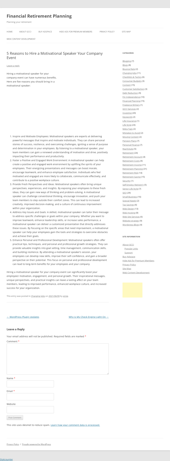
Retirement (128, 152)
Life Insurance (129, 120)
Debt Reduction (130, 92)
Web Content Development (21, 39)
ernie (65, 296)
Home (10, 31)
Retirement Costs (131, 160)
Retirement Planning (133, 168)
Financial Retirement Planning (39, 16)
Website (11, 404)
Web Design (128, 208)
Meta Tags (128, 128)
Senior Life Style (130, 188)
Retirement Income (132, 164)
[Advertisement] (84, 92)
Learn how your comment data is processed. (75, 425)
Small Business (130, 196)
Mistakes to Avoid (131, 132)
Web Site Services (131, 216)
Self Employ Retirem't (133, 184)
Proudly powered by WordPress (36, 444)
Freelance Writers (131, 104)
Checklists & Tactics (132, 77)
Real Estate (128, 148)
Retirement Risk (130, 172)
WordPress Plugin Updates (23, 316)
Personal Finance (131, 144)
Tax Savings (128, 204)
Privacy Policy (107, 31)
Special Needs (129, 200)
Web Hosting (129, 212)
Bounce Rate (129, 69)
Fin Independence (131, 96)
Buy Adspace (45, 31)
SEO (125, 192)
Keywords (127, 116)
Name (11, 378)
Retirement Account (132, 156)
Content (127, 84)
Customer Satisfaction (133, 88)
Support (129, 252)
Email (11, 391)
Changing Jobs (38, 296)
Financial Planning (131, 100)
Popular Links (131, 248)
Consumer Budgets (132, 80)
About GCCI (25, 31)
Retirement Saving (132, 176)
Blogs (125, 65)
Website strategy (131, 220)
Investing (127, 112)
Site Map (126, 31)
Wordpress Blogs (131, 224)
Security (126, 180)
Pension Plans (129, 140)
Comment (13, 341)
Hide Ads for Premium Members (75, 31)
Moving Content (131, 136)
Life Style (127, 124)
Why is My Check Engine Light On (89, 316)
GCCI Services (129, 108)
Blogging (127, 61)
